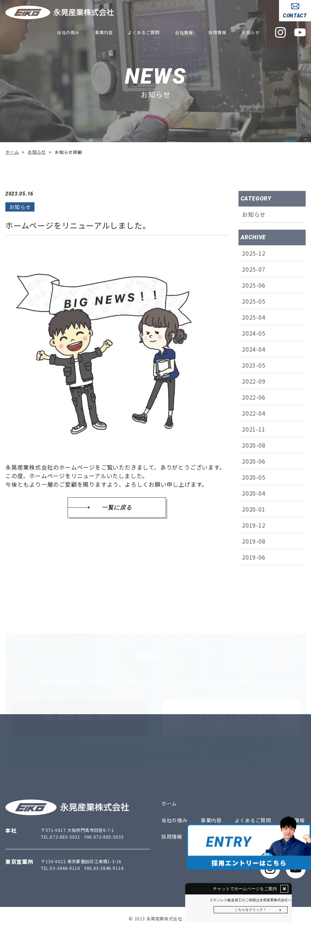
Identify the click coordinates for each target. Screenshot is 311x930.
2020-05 (254, 477)
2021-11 (254, 429)
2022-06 (254, 397)
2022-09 (254, 381)
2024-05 (254, 333)
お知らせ (254, 214)
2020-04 (254, 493)
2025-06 (254, 285)
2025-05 (254, 301)
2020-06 (254, 461)
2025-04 (254, 317)
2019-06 (254, 557)
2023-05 (254, 365)
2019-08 (254, 541)
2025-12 (254, 253)
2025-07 (254, 269)
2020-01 (254, 509)
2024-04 (254, 349)
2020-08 (254, 445)
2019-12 (254, 525)
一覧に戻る (117, 507)
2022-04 (254, 413)
